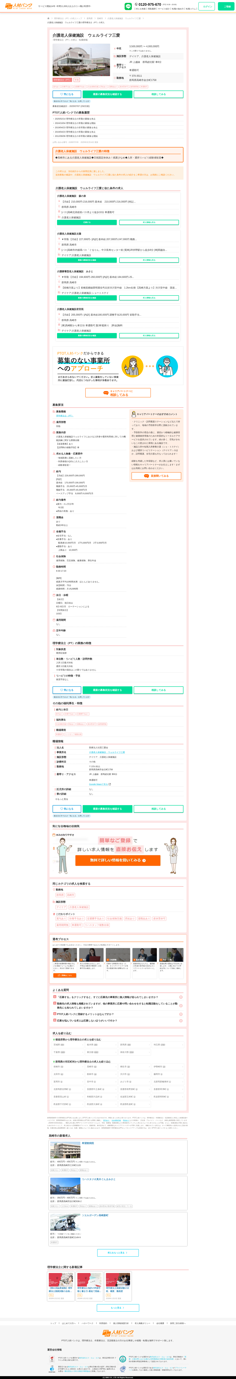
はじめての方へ (69, 1323)
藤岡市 (158, 1074)
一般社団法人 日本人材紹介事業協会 (76, 1371)
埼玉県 (159, 1044)
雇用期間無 (134, 87)
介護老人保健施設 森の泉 (71, 196)
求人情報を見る (149, 222)
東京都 (93, 1052)
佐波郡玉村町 (128, 1096)
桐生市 (125, 1066)
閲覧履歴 (152, 9)
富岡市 (58, 1081)
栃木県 (92, 1044)
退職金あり (113, 87)
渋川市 (125, 1074)
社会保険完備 (93, 87)
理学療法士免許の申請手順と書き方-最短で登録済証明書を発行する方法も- (89, 1290)
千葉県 (59, 1052)
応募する (87, 222)
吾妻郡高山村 (61, 1096)
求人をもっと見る (116, 1253)
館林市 (92, 1074)
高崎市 (92, 1066)
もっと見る (116, 1308)
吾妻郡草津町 (161, 1089)
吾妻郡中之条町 (95, 1089)
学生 (51, 1295)
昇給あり (103, 87)
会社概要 (160, 1323)
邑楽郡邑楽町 (128, 1104)
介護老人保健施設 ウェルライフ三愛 (107, 752)
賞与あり (56, 87)
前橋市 (59, 1066)
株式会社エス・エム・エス (89, 1358)
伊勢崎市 (160, 1066)
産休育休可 (124, 87)
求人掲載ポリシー (142, 1323)
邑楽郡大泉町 (94, 1104)
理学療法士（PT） (65, 416)
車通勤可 (144, 87)
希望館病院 (88, 1143)
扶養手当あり (67, 87)
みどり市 (125, 1081)
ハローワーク (87, 1323)
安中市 (91, 1081)
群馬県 (125, 1044)
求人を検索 (141, 9)
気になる (66, 94)
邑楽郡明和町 (161, 1096)
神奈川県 (127, 1052)
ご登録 (227, 6)
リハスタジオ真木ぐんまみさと (99, 1179)
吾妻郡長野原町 (129, 1089)
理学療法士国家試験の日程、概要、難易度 (117, 1289)
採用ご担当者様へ (178, 1323)
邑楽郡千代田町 (62, 1104)
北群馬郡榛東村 (162, 1081)
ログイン (207, 6)
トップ (53, 1323)
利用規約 (103, 1323)
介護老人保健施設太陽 (69, 233)
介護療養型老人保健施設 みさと (75, 271)
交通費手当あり (80, 87)
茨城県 (59, 1044)
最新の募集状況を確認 (87, 260)
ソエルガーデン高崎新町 (95, 1215)
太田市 (59, 1074)
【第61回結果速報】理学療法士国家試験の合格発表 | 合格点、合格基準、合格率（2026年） (60, 1290)
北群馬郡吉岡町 (62, 1089)
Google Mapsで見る (98, 784)
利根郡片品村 (94, 1096)
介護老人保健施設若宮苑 (70, 309)
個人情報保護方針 (121, 1323)
